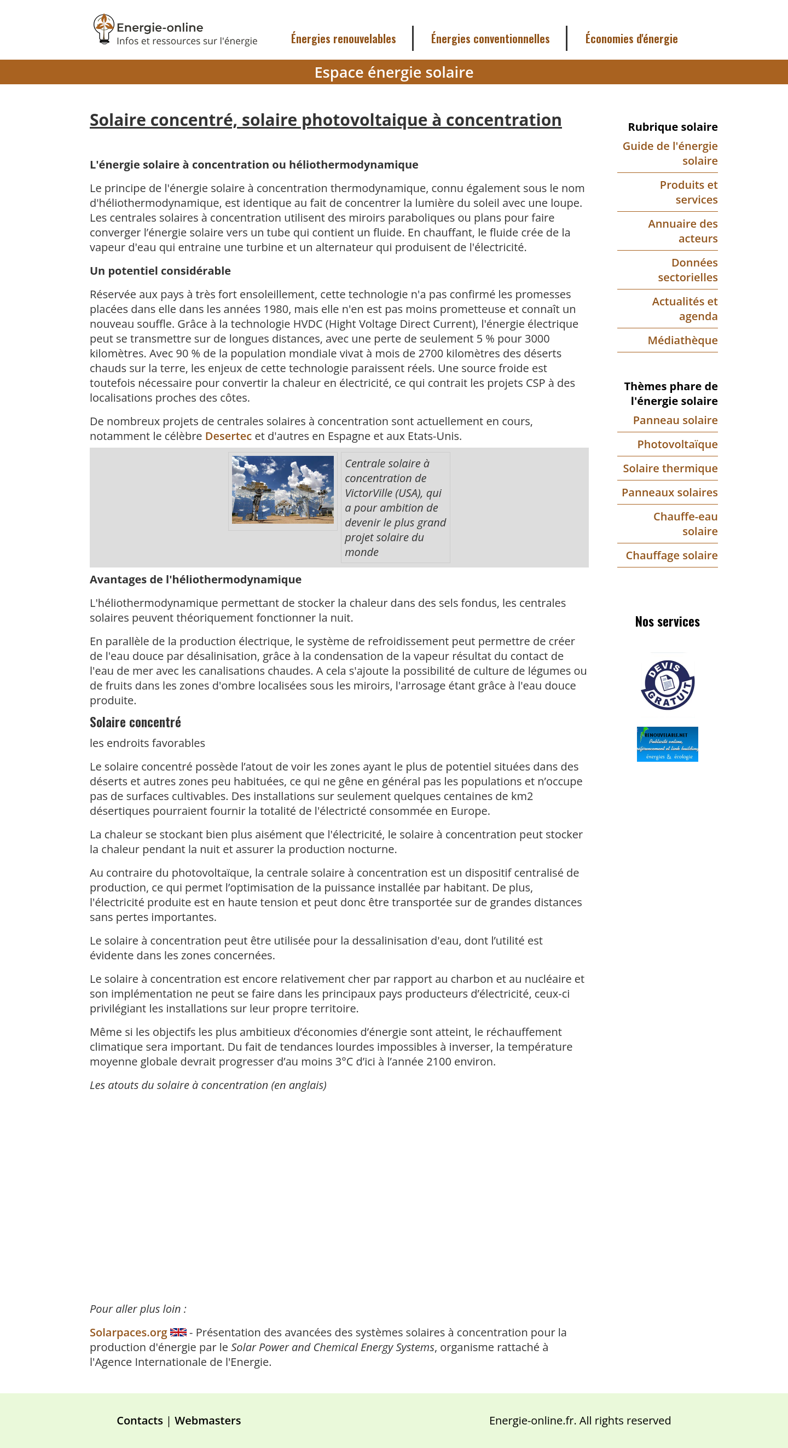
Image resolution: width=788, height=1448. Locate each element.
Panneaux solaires (670, 492)
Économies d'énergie (632, 38)
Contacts (140, 1420)
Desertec (228, 435)
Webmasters (208, 1420)
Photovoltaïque (677, 444)
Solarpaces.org (130, 1332)
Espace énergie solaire (393, 72)
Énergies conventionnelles (490, 38)
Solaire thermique (670, 468)
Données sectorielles (688, 270)
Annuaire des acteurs (683, 231)
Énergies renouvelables (343, 38)
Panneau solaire (675, 420)
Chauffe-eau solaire (685, 523)
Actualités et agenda (685, 308)
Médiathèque (683, 340)
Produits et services (689, 192)
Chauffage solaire (672, 555)
